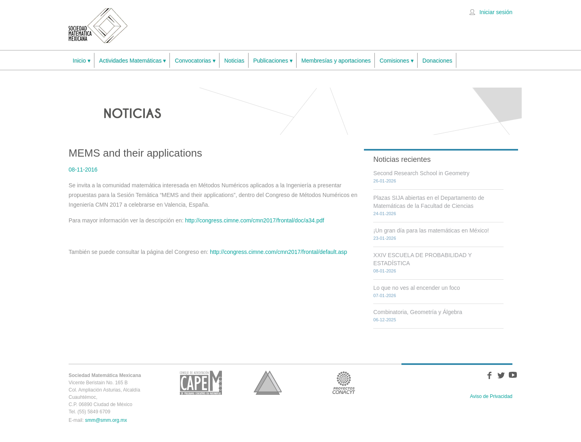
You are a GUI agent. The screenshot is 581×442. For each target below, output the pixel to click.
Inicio (81, 61)
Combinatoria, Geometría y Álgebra (417, 312)
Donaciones (437, 60)
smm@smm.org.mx (106, 420)
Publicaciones (273, 61)
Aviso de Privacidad (491, 396)
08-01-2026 (384, 270)
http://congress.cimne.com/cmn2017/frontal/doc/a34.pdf (254, 220)
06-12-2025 (384, 319)
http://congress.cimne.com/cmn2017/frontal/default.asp (278, 252)
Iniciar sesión (495, 12)
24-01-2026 (384, 213)
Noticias (234, 60)
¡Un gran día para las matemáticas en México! (431, 230)
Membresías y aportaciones (336, 60)
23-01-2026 (384, 238)
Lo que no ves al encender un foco (416, 288)
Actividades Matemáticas (132, 61)
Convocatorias (195, 61)
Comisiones (397, 61)
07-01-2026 (384, 295)
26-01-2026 (384, 180)
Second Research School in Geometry (421, 173)
